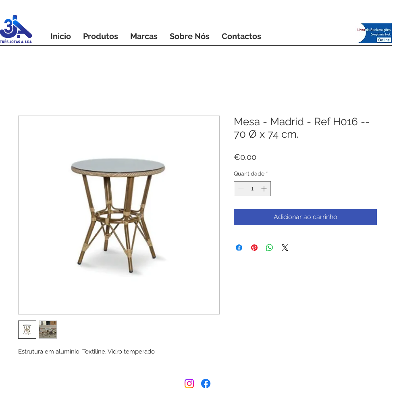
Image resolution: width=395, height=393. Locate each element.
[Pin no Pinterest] (254, 247)
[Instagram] (189, 383)
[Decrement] (240, 189)
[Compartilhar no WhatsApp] (269, 247)
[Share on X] (285, 247)
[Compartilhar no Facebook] (239, 247)
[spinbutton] (252, 189)
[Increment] (265, 189)
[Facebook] (206, 383)
